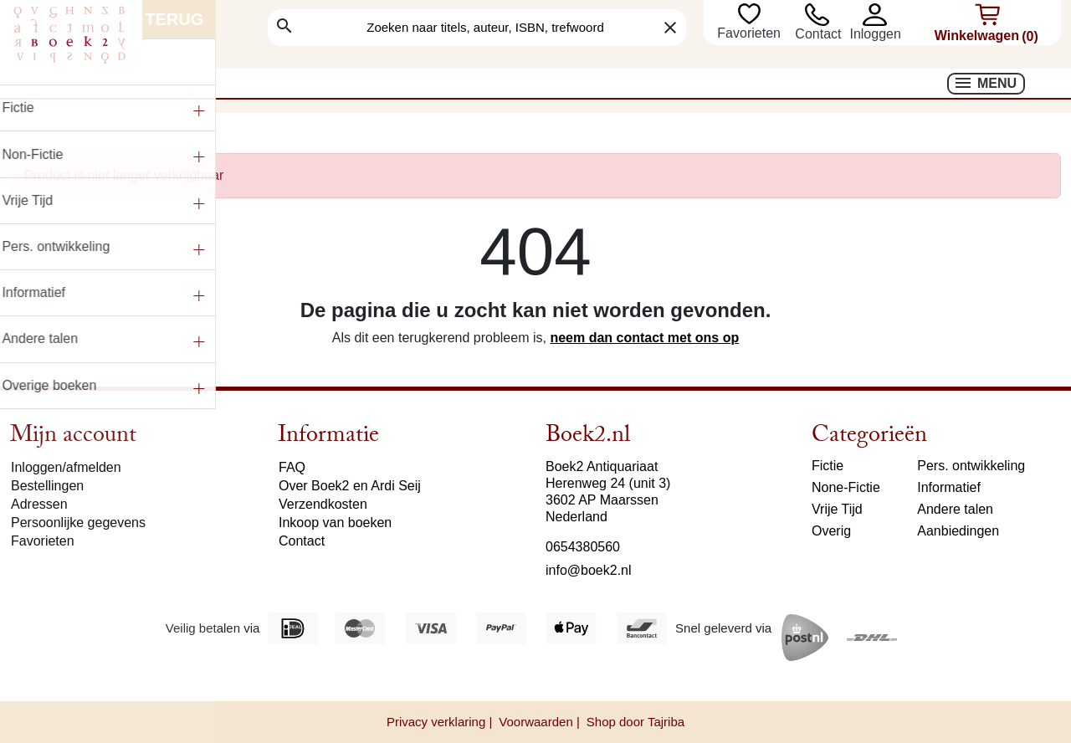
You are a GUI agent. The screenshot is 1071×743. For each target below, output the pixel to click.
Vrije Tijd (837, 509)
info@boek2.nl (589, 570)
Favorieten (750, 33)
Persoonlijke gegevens (78, 522)
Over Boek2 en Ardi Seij (350, 486)
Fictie (827, 466)
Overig (831, 531)
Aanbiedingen (958, 531)
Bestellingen (47, 486)
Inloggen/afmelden (66, 467)
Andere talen (955, 509)
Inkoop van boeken (335, 522)
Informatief (949, 487)
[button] (874, 14)
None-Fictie (846, 487)
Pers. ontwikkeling (971, 466)
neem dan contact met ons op (644, 338)
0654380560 (583, 547)
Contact (818, 34)
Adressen (39, 504)
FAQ (292, 467)
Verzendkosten (323, 504)
